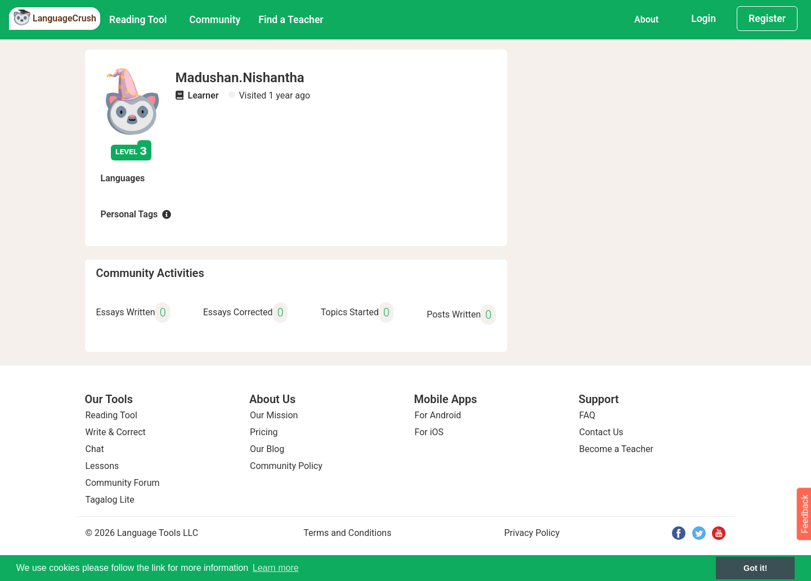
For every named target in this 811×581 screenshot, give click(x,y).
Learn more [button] (276, 568)
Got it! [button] (755, 568)
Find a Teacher (290, 19)
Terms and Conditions (347, 533)
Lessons (102, 466)
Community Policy (286, 466)
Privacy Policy (532, 533)
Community (214, 19)
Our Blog (267, 449)
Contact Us (601, 432)
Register (767, 18)
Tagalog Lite (110, 499)
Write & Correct (116, 432)
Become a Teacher (616, 449)
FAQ (587, 415)
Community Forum (123, 482)
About (646, 19)
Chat (95, 449)
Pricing (264, 432)
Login (703, 18)
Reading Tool (138, 19)
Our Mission (274, 415)
